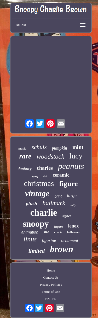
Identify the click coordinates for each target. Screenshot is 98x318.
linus (30, 239)
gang (35, 176)
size (46, 232)
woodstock (50, 156)
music (22, 148)
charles (45, 168)
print (58, 196)
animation (29, 232)
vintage (37, 193)
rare (25, 156)
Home (51, 270)
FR (54, 299)
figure (68, 183)
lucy (76, 156)
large (72, 195)
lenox (73, 226)
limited (36, 250)
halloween (73, 232)
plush (31, 203)
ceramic (61, 175)
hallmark (53, 202)
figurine (49, 240)
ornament (69, 240)
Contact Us (50, 277)
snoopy (36, 224)
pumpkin (59, 148)
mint (77, 147)
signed (67, 216)
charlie (43, 213)
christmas (39, 183)
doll (45, 176)
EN (47, 299)
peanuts (71, 166)
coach (58, 232)
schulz (39, 147)
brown (61, 249)
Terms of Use (51, 292)
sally (73, 204)
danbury (25, 168)
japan (58, 226)
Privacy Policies (51, 285)
